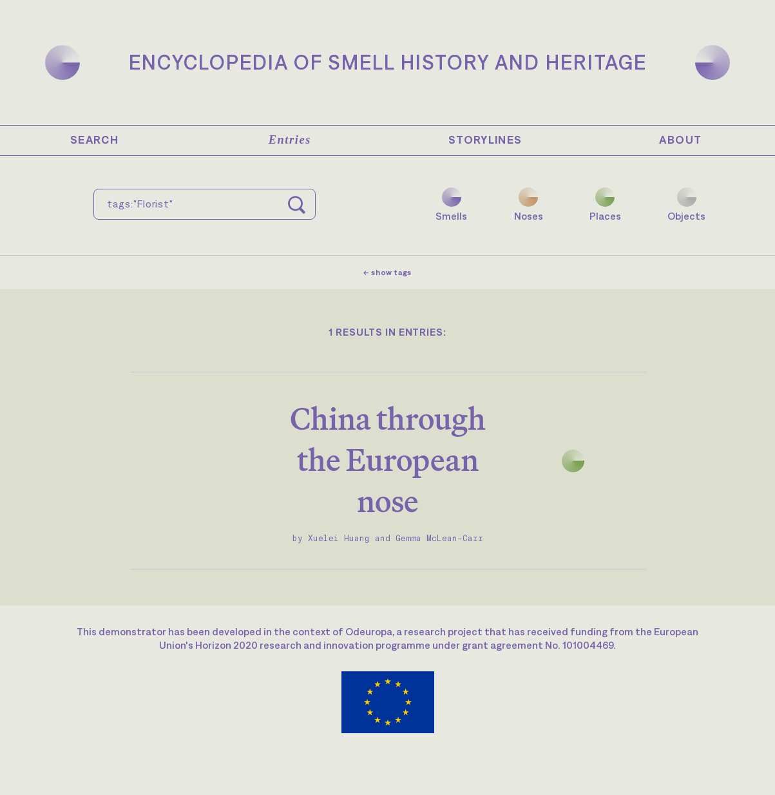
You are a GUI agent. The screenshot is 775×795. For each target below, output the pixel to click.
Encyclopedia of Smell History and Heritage (388, 62)
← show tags (387, 272)
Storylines (485, 139)
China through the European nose (388, 460)
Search (94, 139)
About (680, 139)
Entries (290, 139)
